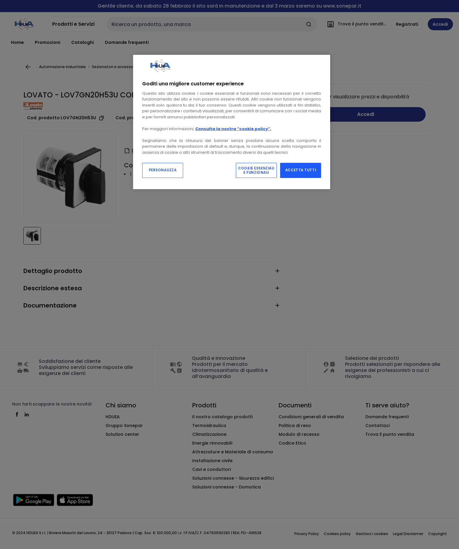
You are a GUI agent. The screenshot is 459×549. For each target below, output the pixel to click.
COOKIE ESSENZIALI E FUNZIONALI (256, 170)
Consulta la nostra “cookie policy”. (233, 129)
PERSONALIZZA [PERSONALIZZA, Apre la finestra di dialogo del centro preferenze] (163, 170)
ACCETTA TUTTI (300, 170)
